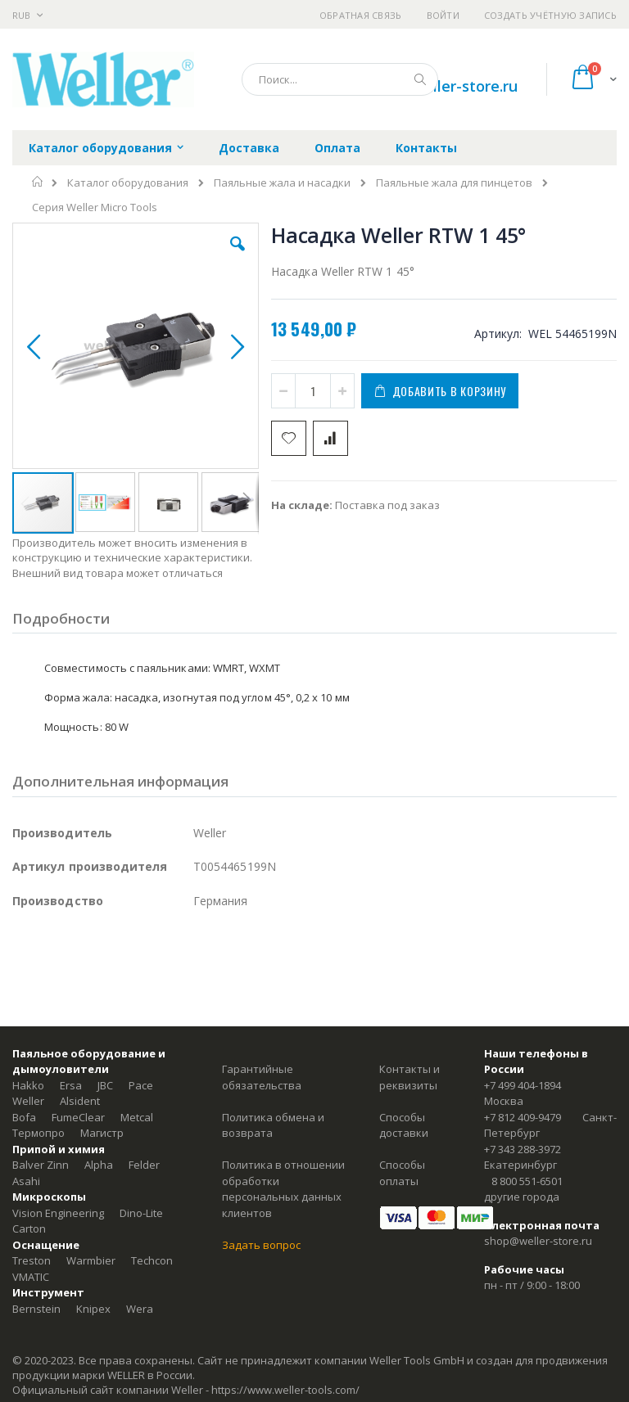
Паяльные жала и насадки (282, 183)
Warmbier (90, 1260)
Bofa (24, 1117)
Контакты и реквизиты (409, 1077)
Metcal (136, 1117)
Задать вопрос (261, 1244)
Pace (141, 1085)
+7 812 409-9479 (522, 1117)
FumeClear (78, 1117)
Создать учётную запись (550, 15)
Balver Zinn (40, 1164)
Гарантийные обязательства (261, 1077)
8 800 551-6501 (527, 1181)
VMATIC (30, 1276)
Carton (29, 1228)
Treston (31, 1260)
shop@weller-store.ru (441, 86)
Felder (144, 1164)
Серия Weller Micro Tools (94, 207)
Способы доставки (403, 1125)
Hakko (28, 1085)
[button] (237, 256)
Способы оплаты (402, 1172)
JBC (105, 1085)
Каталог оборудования (127, 183)
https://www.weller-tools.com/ (285, 1389)
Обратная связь (360, 15)
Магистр (102, 1132)
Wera (139, 1308)
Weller (28, 1100)
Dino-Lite (141, 1213)
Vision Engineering (58, 1213)
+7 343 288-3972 (522, 1149)
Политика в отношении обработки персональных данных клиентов (283, 1188)
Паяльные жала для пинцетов (454, 183)
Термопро (38, 1132)
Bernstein (36, 1308)
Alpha (98, 1164)
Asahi (26, 1181)
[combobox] (340, 79)
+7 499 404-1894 (522, 1085)
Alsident (80, 1100)
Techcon (152, 1260)
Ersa (71, 1085)
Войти (443, 15)
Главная (38, 181)
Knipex (93, 1308)
